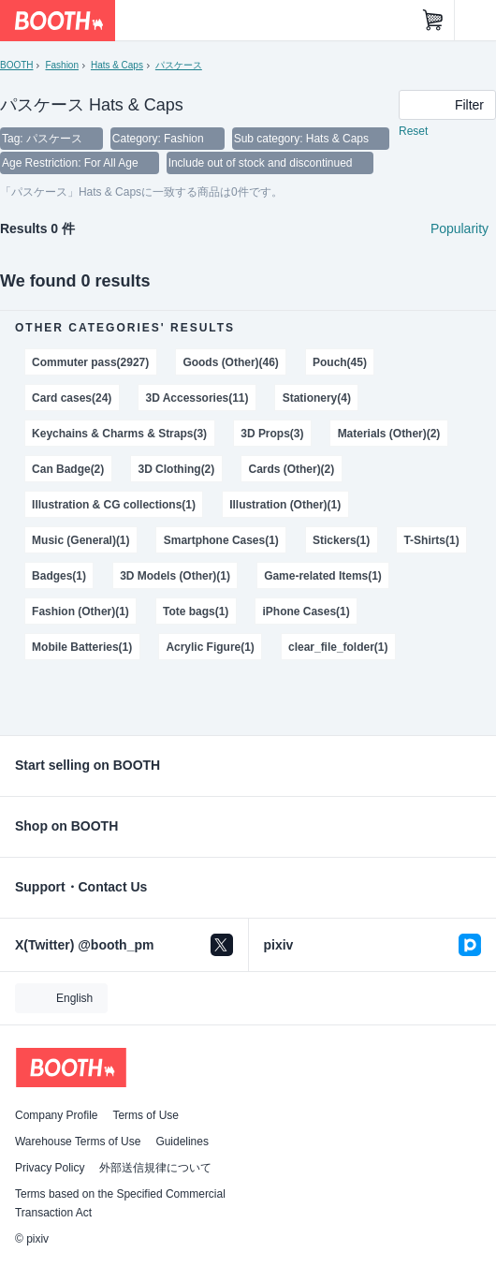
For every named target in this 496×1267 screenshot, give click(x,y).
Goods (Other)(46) (230, 362)
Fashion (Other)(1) (80, 611)
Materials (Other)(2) (389, 433)
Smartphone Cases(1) (221, 540)
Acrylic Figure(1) (210, 647)
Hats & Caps (117, 65)
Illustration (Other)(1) (285, 504)
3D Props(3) (272, 433)
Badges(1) (59, 575)
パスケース (178, 65)
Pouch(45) (340, 362)
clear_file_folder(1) (337, 647)
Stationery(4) (317, 398)
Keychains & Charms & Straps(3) (119, 433)
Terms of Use (145, 1115)
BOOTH (16, 65)
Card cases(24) (71, 398)
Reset (413, 131)
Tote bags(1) (195, 611)
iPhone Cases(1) (306, 611)
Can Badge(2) (68, 469)
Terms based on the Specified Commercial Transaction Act (120, 1203)
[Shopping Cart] (433, 20)
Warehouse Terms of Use (77, 1141)
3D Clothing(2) (176, 469)
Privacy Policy (49, 1167)
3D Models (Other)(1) (175, 575)
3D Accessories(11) (197, 398)
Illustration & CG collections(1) (114, 504)
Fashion (61, 65)
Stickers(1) (341, 540)
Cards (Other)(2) (291, 469)
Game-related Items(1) (323, 575)
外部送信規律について (155, 1167)
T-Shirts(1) (431, 540)
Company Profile (56, 1115)
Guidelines (182, 1141)
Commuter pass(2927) (90, 362)
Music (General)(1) (80, 540)
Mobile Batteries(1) (82, 647)
